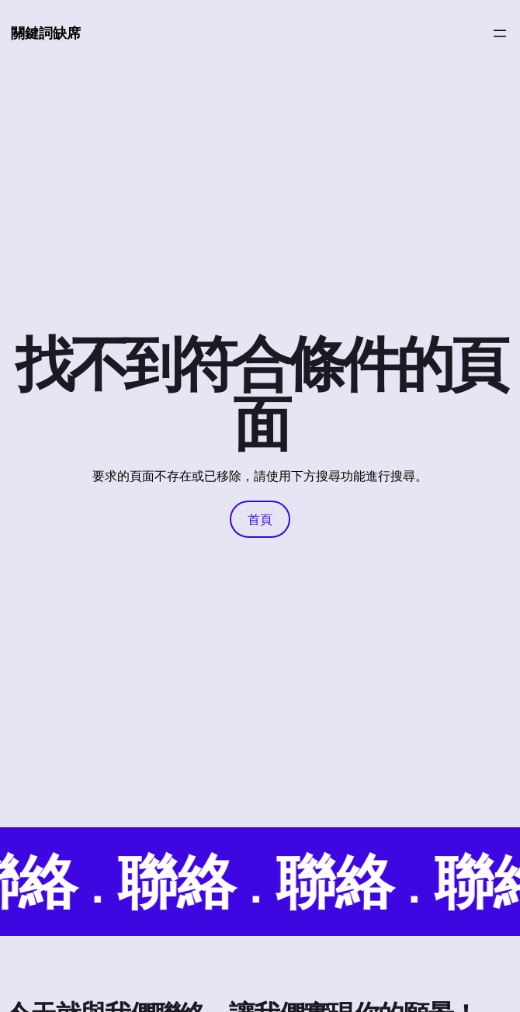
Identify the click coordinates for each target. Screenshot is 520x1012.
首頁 (260, 519)
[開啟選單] (500, 33)
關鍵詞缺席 (46, 32)
